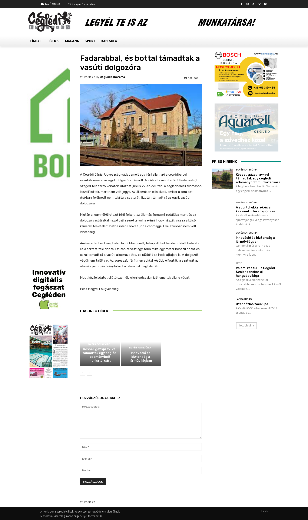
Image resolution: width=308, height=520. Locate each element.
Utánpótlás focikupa (252, 304)
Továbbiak (246, 325)
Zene (239, 263)
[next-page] (89, 373)
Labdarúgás (244, 299)
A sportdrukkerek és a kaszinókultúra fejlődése (140, 309)
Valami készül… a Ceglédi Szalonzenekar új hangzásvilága (255, 272)
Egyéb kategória (99, 344)
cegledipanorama (112, 77)
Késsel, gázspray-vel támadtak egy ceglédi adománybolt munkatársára (99, 355)
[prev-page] (82, 373)
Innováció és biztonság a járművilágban (140, 357)
